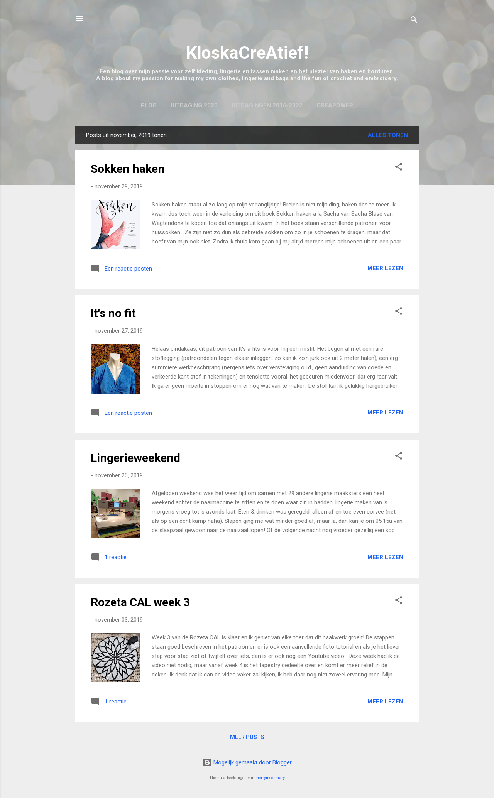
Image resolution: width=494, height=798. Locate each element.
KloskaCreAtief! (247, 52)
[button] (398, 168)
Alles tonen (388, 135)
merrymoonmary (270, 777)
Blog (149, 105)
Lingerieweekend (135, 458)
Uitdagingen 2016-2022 (267, 105)
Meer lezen (385, 268)
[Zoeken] (414, 21)
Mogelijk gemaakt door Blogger (247, 762)
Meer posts (247, 737)
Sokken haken (128, 169)
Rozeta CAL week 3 (140, 602)
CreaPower (334, 105)
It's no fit (113, 313)
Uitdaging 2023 (194, 105)
